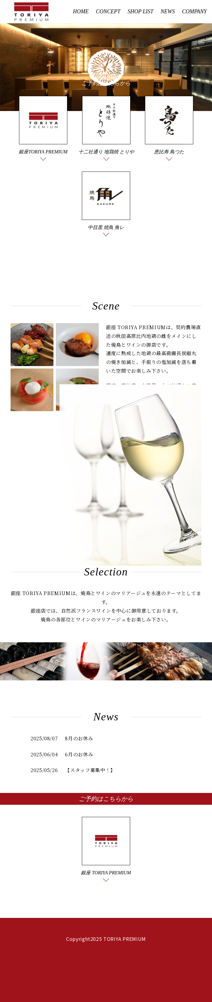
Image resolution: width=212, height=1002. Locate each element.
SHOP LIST (140, 11)
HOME (81, 11)
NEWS (168, 11)
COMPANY (194, 11)
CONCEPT (108, 11)
